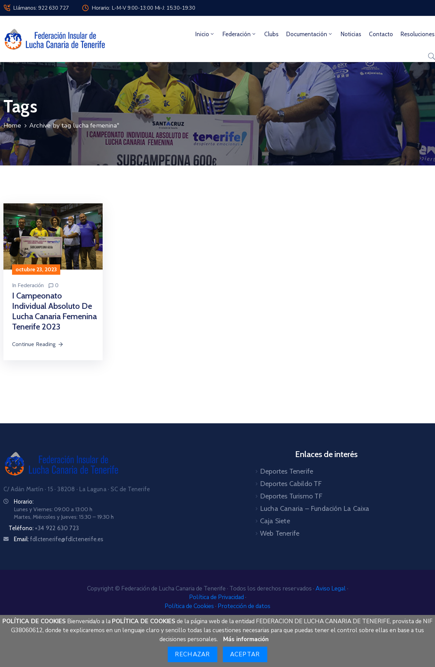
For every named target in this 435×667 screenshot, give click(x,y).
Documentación (309, 34)
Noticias (351, 34)
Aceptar (245, 654)
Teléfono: (44, 528)
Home (12, 125)
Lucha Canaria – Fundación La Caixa (315, 508)
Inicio (205, 34)
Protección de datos (244, 606)
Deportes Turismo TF (291, 496)
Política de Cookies (190, 606)
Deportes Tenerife (286, 471)
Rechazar (192, 654)
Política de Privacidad (217, 597)
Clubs (271, 34)
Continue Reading (38, 344)
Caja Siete (275, 521)
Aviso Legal (331, 589)
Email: (59, 539)
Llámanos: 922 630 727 (41, 7)
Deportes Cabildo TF (291, 483)
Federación (239, 34)
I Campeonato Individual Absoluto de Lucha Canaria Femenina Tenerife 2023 (54, 311)
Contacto (381, 34)
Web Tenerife (279, 533)
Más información (246, 639)
